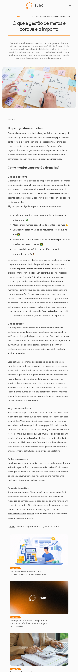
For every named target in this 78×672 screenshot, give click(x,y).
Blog (18, 16)
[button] (70, 6)
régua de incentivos (51, 158)
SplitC (12, 526)
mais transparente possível (21, 513)
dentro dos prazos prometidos (22, 509)
